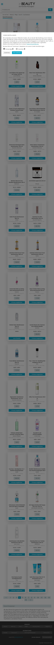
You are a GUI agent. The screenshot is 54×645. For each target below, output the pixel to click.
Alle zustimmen (17, 52)
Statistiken (20, 49)
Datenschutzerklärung (33, 44)
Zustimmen (7, 52)
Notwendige (8, 49)
